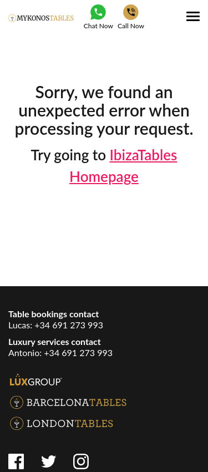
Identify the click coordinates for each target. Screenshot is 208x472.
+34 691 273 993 (68, 324)
